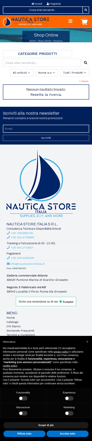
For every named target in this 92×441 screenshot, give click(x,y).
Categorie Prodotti (37, 53)
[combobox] (43, 10)
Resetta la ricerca (45, 94)
